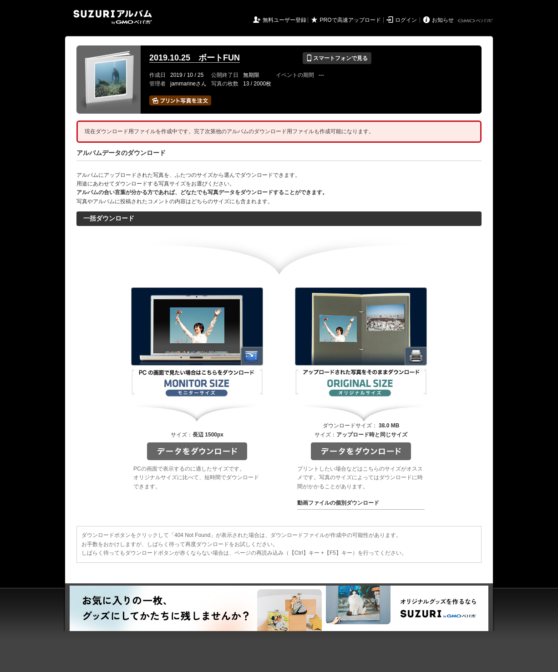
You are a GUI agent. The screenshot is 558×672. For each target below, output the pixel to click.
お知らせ (443, 20)
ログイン (406, 20)
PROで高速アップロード (350, 20)
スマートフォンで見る (337, 58)
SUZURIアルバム (112, 17)
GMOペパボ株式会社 (476, 20)
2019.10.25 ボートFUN (194, 57)
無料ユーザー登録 (284, 20)
